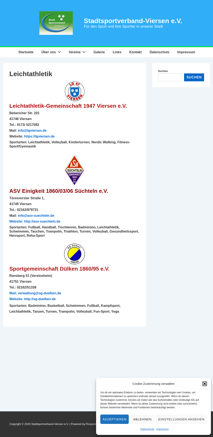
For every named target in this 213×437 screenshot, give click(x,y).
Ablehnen (142, 419)
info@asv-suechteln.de (36, 215)
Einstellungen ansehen (181, 419)
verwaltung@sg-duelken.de (39, 293)
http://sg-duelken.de (40, 299)
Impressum (162, 429)
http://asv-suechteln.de (42, 221)
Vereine (78, 51)
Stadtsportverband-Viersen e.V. (133, 21)
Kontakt (135, 52)
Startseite (25, 52)
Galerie (99, 52)
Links (117, 52)
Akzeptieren (114, 419)
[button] (205, 384)
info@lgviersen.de (32, 130)
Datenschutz (147, 429)
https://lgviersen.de (39, 136)
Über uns (52, 51)
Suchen (163, 71)
